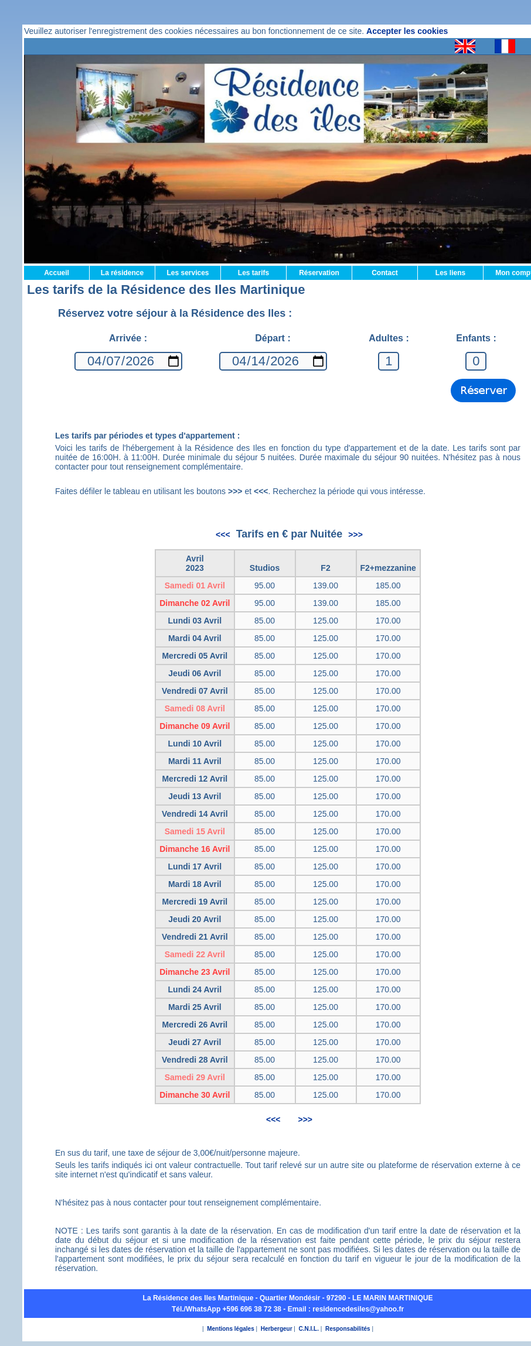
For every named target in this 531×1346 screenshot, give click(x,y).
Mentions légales (230, 1329)
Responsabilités (347, 1329)
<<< (223, 534)
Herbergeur (276, 1329)
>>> (355, 534)
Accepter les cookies (407, 31)
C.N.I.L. (309, 1329)
